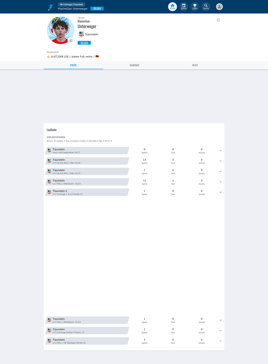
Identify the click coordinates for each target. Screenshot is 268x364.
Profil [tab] (73, 65)
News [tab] (195, 65)
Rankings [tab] (134, 65)
